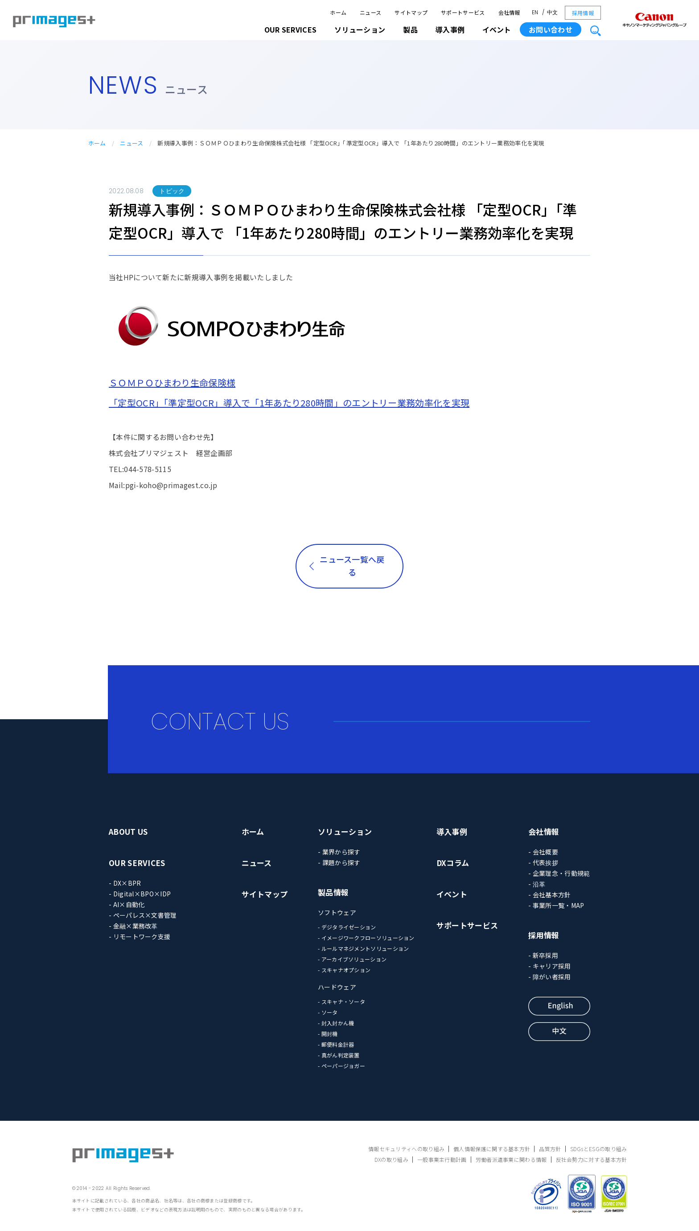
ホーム (338, 12)
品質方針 (550, 1148)
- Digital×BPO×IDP (140, 893)
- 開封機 (328, 1033)
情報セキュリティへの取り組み (406, 1148)
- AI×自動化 (126, 904)
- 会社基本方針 (549, 894)
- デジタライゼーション (347, 927)
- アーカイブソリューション (352, 959)
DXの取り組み (391, 1159)
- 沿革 (536, 883)
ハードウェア (337, 986)
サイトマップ (411, 12)
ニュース (370, 12)
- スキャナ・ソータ (341, 1001)
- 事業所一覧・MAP (556, 905)
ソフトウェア (337, 912)
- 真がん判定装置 (339, 1055)
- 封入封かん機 (336, 1023)
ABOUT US (128, 831)
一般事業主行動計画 (442, 1159)
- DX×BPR (125, 883)
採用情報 (583, 13)
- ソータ (328, 1012)
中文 (552, 12)
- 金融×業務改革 (133, 925)
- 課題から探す (339, 862)
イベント (496, 29)
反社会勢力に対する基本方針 (591, 1159)
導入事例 (451, 831)
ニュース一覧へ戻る (352, 565)
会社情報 (509, 12)
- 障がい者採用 (549, 976)
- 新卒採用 (543, 955)
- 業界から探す (339, 851)
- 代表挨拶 (543, 862)
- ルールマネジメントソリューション (363, 948)
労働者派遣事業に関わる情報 (511, 1159)
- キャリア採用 (549, 966)
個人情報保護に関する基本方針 (491, 1148)
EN (535, 12)
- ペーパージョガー (341, 1065)
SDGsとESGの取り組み (598, 1148)
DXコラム (452, 862)
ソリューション (345, 831)
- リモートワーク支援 (139, 936)
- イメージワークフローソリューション (366, 937)
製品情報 (333, 892)
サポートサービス (463, 12)
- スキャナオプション (344, 970)
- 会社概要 (543, 851)
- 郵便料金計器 (336, 1044)
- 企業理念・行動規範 (559, 873)
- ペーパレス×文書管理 (143, 915)
